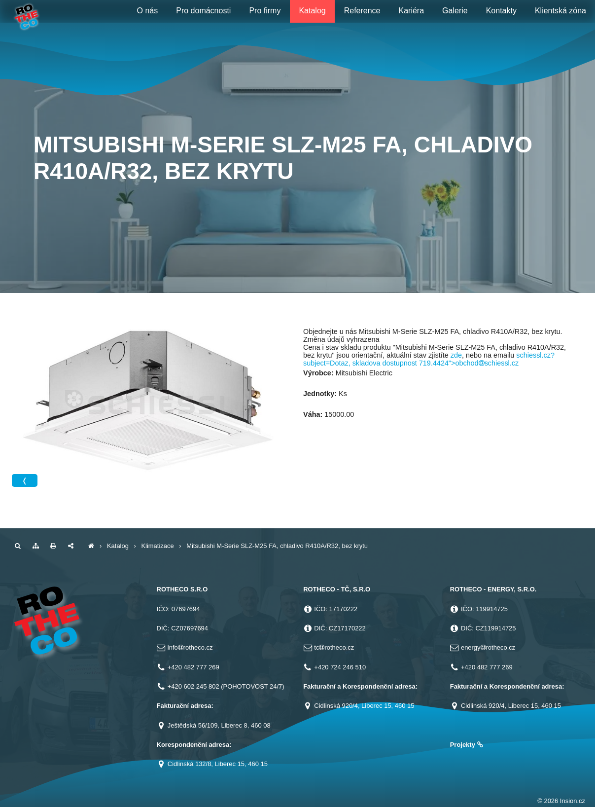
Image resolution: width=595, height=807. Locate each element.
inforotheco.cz (190, 647)
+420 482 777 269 (193, 667)
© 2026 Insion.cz (561, 801)
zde (456, 355)
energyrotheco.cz (488, 647)
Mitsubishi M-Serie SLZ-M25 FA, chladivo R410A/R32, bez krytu (277, 546)
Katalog (118, 546)
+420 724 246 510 (340, 667)
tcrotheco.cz (334, 647)
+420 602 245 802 (193, 686)
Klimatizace (157, 546)
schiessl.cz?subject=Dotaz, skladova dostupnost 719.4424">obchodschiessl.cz (429, 359)
